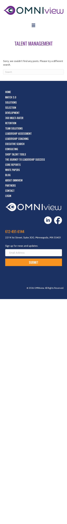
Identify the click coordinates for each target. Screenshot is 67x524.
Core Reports (13, 165)
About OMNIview (14, 180)
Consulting (11, 149)
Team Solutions (14, 128)
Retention (10, 123)
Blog (8, 175)
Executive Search (14, 144)
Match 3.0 (10, 97)
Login (8, 196)
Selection (10, 107)
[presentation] (29, 274)
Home (8, 92)
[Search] (33, 72)
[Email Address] (33, 252)
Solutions (11, 102)
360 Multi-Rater (14, 118)
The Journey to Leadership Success (25, 159)
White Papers (12, 170)
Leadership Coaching (17, 139)
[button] (33, 262)
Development (12, 113)
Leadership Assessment (18, 133)
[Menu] (33, 25)
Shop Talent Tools (15, 154)
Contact (10, 191)
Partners (10, 185)
